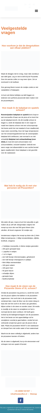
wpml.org (18, 408)
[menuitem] (25, 4)
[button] (36, 10)
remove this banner (27, 409)
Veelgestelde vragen (14, 30)
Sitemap (33, 394)
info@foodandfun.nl (19, 394)
